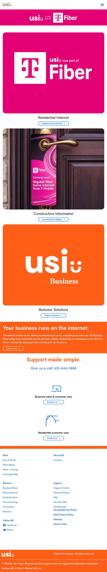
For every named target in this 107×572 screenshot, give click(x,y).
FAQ (56, 497)
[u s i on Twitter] (8, 529)
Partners (7, 511)
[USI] (7, 5)
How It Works (9, 460)
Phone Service (10, 492)
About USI (59, 455)
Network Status (61, 492)
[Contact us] (53, 402)
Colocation (8, 506)
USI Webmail (60, 506)
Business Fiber (10, 487)
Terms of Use (60, 524)
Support (58, 483)
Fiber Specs (9, 464)
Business (7, 483)
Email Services (10, 497)
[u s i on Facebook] (10, 525)
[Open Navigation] (102, 4)
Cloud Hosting (10, 502)
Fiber (5, 455)
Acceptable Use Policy (65, 509)
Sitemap (58, 519)
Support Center (62, 487)
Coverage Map (10, 474)
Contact (58, 460)
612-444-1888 (65, 368)
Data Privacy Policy (64, 514)
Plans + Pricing (10, 469)
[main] (53, 237)
